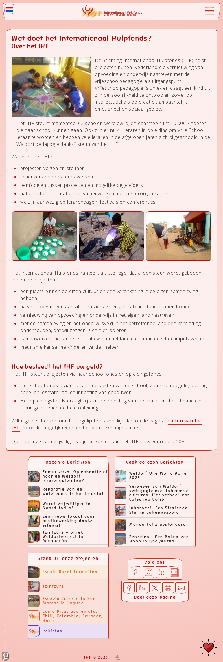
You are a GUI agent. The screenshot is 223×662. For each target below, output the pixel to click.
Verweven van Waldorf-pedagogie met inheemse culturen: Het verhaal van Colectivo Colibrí (153, 493)
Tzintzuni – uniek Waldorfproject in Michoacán (56, 537)
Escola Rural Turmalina (63, 572)
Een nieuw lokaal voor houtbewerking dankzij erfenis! (62, 521)
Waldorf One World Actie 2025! (151, 476)
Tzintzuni (46, 586)
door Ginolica (5, 640)
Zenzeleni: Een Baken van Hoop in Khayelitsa (152, 539)
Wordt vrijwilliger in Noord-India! (59, 506)
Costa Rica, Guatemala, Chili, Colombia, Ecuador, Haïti (65, 616)
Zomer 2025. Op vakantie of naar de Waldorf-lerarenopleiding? (68, 476)
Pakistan (45, 631)
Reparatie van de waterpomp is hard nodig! (66, 491)
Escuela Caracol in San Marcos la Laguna (62, 601)
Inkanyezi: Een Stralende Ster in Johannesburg (151, 510)
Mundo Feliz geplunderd (150, 525)
